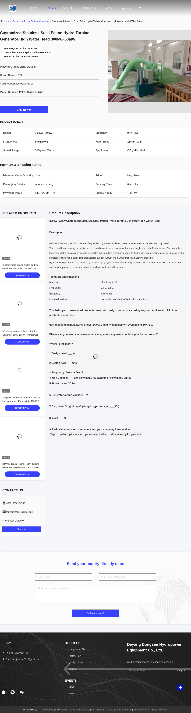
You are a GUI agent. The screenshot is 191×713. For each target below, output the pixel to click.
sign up (181, 670)
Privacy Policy (30, 709)
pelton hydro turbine (71, 434)
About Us (69, 8)
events (107, 8)
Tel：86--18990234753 (15, 652)
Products (50, 8)
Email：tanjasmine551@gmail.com (21, 659)
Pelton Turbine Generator (36, 21)
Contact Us (89, 8)
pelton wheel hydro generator (125, 434)
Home (34, 8)
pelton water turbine (96, 434)
